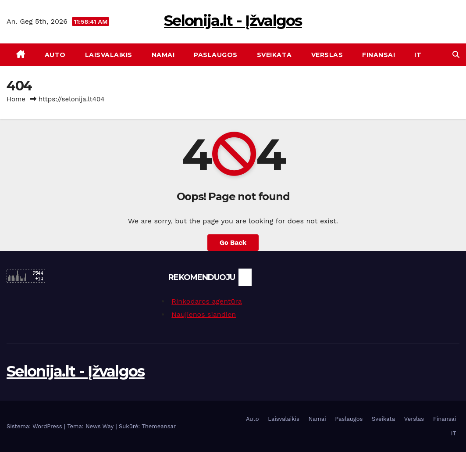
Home (16, 99)
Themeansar (159, 426)
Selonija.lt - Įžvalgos (233, 20)
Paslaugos (216, 55)
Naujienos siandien (203, 314)
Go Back (233, 243)
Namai (163, 55)
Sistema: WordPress (35, 426)
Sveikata (274, 55)
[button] (455, 54)
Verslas (327, 55)
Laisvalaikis (108, 55)
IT (417, 55)
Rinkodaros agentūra (206, 301)
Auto (55, 55)
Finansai (378, 55)
